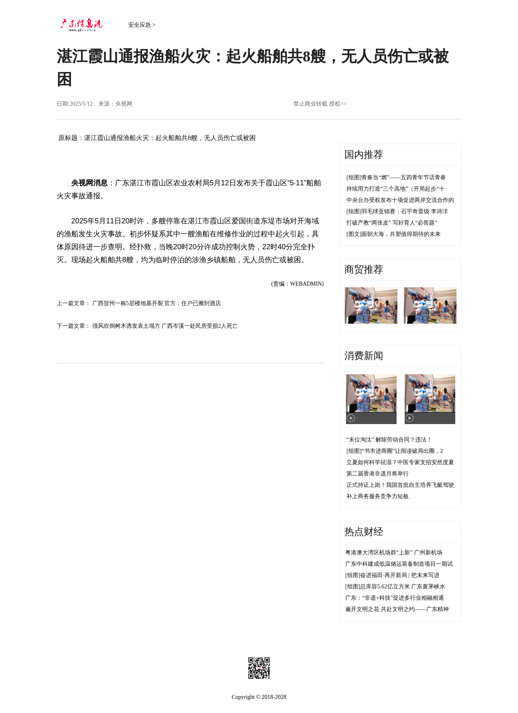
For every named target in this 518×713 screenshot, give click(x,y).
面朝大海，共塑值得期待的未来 (401, 234)
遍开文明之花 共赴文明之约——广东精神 (397, 609)
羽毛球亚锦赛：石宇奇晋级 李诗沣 (404, 211)
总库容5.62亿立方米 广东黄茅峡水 (402, 587)
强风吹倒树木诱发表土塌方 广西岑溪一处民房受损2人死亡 (165, 326)
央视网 (123, 104)
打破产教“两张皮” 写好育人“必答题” (391, 223)
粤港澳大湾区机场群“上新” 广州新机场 (393, 553)
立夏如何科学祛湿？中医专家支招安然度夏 (400, 462)
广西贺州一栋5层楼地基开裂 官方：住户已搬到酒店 (156, 303)
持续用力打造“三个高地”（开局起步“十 (395, 189)
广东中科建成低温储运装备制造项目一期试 (399, 564)
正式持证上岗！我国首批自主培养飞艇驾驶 (400, 485)
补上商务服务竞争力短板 (377, 496)
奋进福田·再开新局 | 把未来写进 (399, 575)
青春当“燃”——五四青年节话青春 (403, 177)
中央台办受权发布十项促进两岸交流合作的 (400, 200)
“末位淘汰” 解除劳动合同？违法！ (389, 440)
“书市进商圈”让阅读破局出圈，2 (402, 451)
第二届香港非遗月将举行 (377, 474)
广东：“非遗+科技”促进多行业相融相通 (394, 598)
